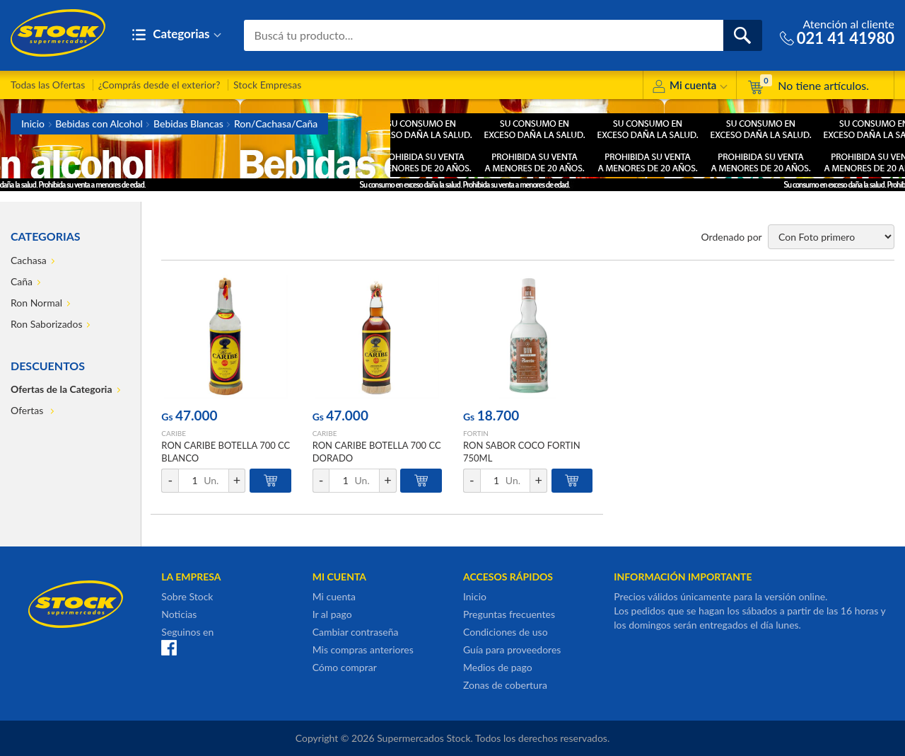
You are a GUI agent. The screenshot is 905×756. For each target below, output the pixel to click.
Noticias (179, 614)
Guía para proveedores (512, 649)
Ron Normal (36, 303)
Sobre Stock (187, 596)
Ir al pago (332, 614)
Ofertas (28, 410)
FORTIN (476, 433)
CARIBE (173, 433)
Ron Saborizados (46, 324)
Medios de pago (497, 667)
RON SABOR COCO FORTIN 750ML (521, 452)
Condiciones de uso (505, 632)
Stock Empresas (267, 85)
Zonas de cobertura (505, 685)
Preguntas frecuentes (509, 614)
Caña (22, 281)
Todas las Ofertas (48, 85)
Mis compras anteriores (363, 649)
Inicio (33, 124)
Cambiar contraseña (356, 632)
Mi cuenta (690, 87)
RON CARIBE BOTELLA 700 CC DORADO (377, 452)
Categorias (176, 35)
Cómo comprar (345, 667)
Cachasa (29, 260)
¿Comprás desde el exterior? (159, 85)
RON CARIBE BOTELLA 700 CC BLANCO (225, 452)
